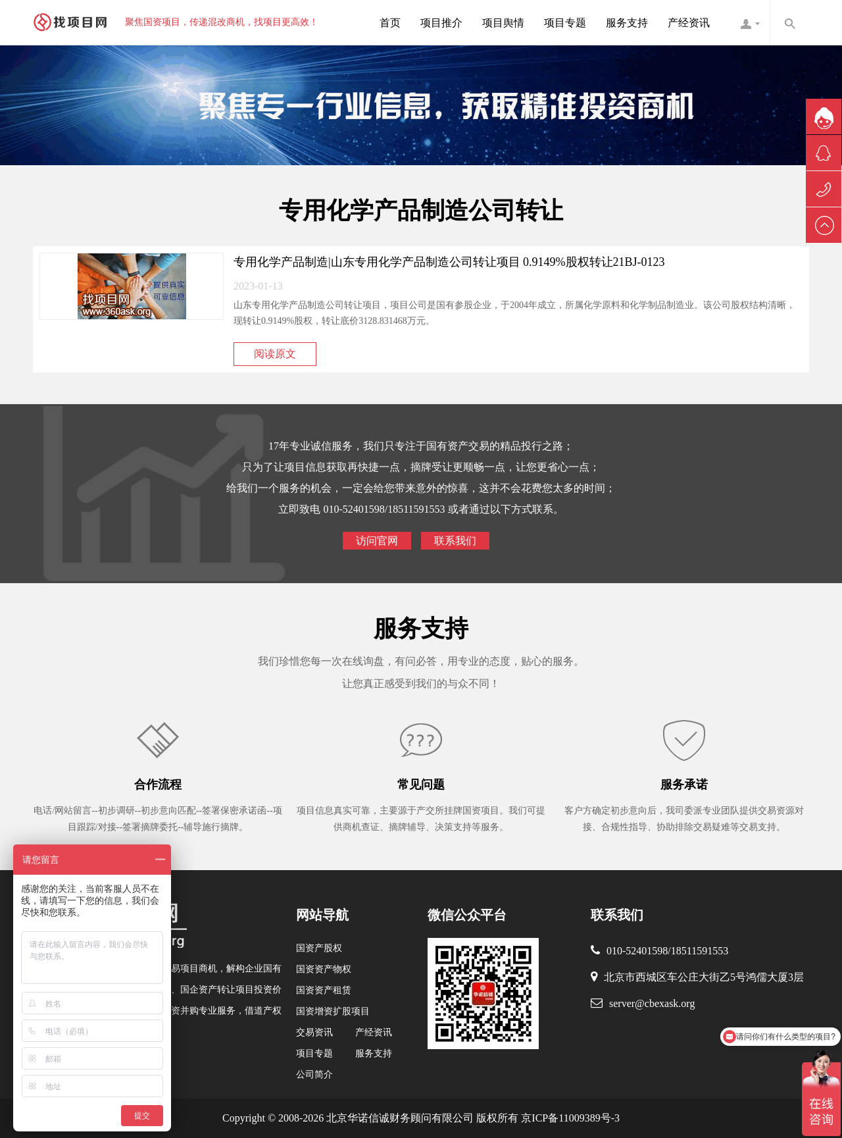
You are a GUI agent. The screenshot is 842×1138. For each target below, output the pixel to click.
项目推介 (441, 22)
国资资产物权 (323, 969)
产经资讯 (689, 22)
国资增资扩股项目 (333, 1011)
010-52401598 (637, 950)
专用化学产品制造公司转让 (421, 210)
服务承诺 (684, 784)
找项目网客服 (750, 22)
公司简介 (314, 1074)
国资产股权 (319, 948)
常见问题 (421, 784)
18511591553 (699, 950)
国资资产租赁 (323, 990)
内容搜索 (789, 22)
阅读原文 (275, 353)
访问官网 (377, 540)
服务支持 (627, 22)
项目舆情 (503, 22)
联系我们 (455, 540)
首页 (390, 22)
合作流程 (158, 784)
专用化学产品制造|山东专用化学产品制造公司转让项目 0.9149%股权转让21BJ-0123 (449, 262)
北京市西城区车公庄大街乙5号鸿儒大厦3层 (704, 977)
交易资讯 (314, 1032)
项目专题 (565, 22)
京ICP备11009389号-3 (569, 1118)
